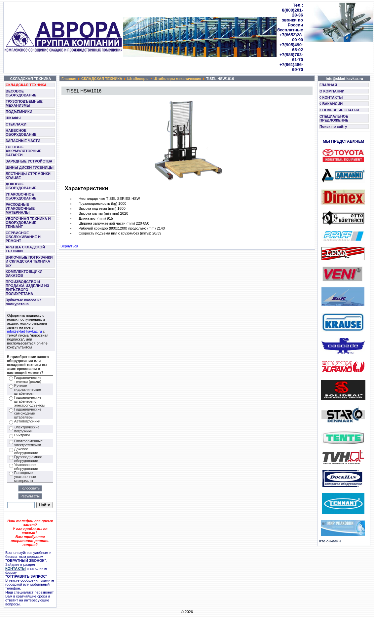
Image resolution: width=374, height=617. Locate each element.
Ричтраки (22, 435)
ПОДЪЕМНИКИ (19, 112)
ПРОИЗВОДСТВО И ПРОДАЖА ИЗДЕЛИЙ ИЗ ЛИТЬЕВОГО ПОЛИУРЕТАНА (27, 288)
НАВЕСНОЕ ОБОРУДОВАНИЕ (21, 132)
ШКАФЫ (13, 118)
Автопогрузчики (27, 421)
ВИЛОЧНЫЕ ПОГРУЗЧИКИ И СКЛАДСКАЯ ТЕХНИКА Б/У (29, 261)
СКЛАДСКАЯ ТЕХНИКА (26, 85)
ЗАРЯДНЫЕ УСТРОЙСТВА (29, 161)
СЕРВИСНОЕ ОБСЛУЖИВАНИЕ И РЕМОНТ (23, 237)
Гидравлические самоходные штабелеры (28, 413)
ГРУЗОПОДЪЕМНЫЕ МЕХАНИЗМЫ (24, 103)
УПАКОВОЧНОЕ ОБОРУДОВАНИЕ (21, 196)
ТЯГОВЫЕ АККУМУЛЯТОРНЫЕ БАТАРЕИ (23, 151)
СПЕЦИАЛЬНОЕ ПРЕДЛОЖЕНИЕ (333, 118)
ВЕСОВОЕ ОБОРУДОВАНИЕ (21, 93)
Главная (68, 79)
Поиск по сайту (333, 126)
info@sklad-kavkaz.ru (24, 331)
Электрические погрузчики (27, 429)
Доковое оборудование (26, 451)
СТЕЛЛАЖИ (16, 124)
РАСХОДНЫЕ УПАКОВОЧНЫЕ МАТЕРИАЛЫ (20, 208)
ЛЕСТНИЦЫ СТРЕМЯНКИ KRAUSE (28, 176)
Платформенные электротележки (28, 443)
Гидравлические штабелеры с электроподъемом (29, 401)
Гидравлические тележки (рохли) (28, 379)
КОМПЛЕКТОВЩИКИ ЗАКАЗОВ (24, 273)
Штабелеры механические (177, 79)
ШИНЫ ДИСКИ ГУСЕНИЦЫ (30, 167)
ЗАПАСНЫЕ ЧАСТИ (23, 141)
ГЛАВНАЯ (328, 85)
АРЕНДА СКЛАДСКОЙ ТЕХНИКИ (25, 249)
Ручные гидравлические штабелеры (27, 389)
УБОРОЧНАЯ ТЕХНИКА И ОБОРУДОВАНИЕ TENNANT (28, 223)
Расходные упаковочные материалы (25, 477)
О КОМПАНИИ (332, 91)
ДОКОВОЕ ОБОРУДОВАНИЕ (21, 186)
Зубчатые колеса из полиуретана (23, 302)
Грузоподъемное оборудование (28, 459)
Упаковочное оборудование (26, 467)
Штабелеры (138, 79)
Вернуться (69, 246)
